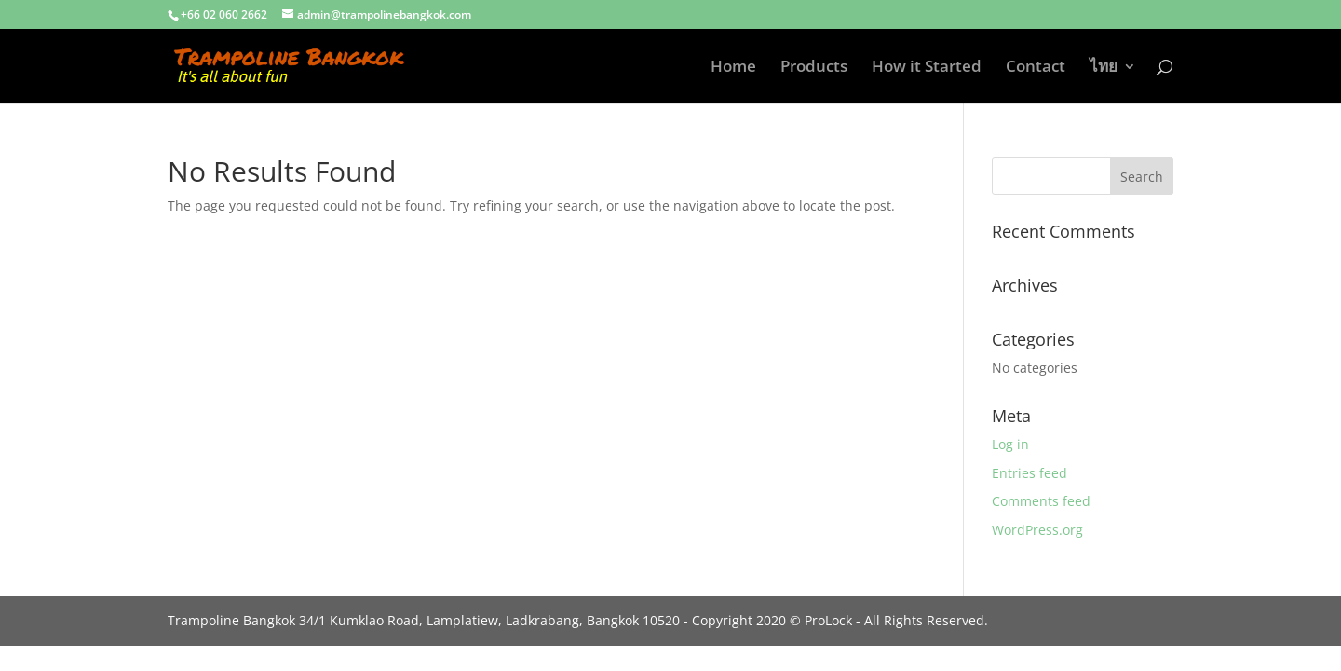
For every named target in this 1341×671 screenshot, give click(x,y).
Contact (1035, 68)
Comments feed (1041, 501)
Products (813, 68)
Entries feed (1029, 473)
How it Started (927, 68)
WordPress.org (1037, 530)
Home (733, 68)
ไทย (1104, 68)
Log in (1010, 444)
